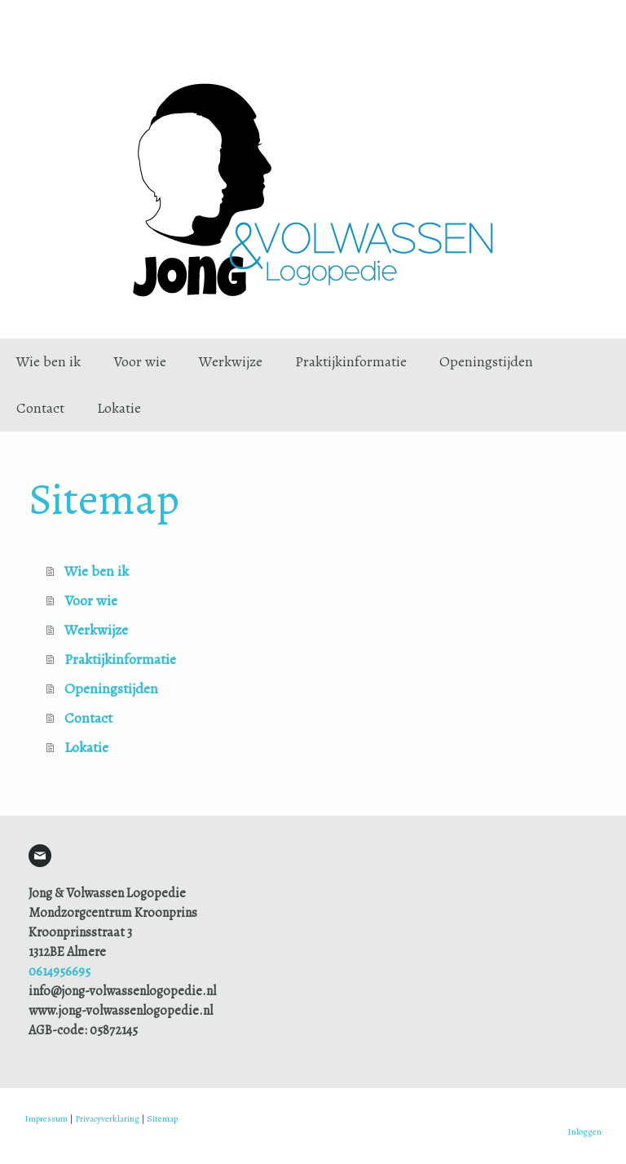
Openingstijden (486, 361)
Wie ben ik (48, 361)
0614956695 (59, 971)
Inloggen (584, 1132)
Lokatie (119, 408)
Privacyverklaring (107, 1119)
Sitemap (162, 1119)
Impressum (46, 1119)
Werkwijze (230, 361)
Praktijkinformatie (351, 361)
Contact (40, 408)
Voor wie (139, 361)
